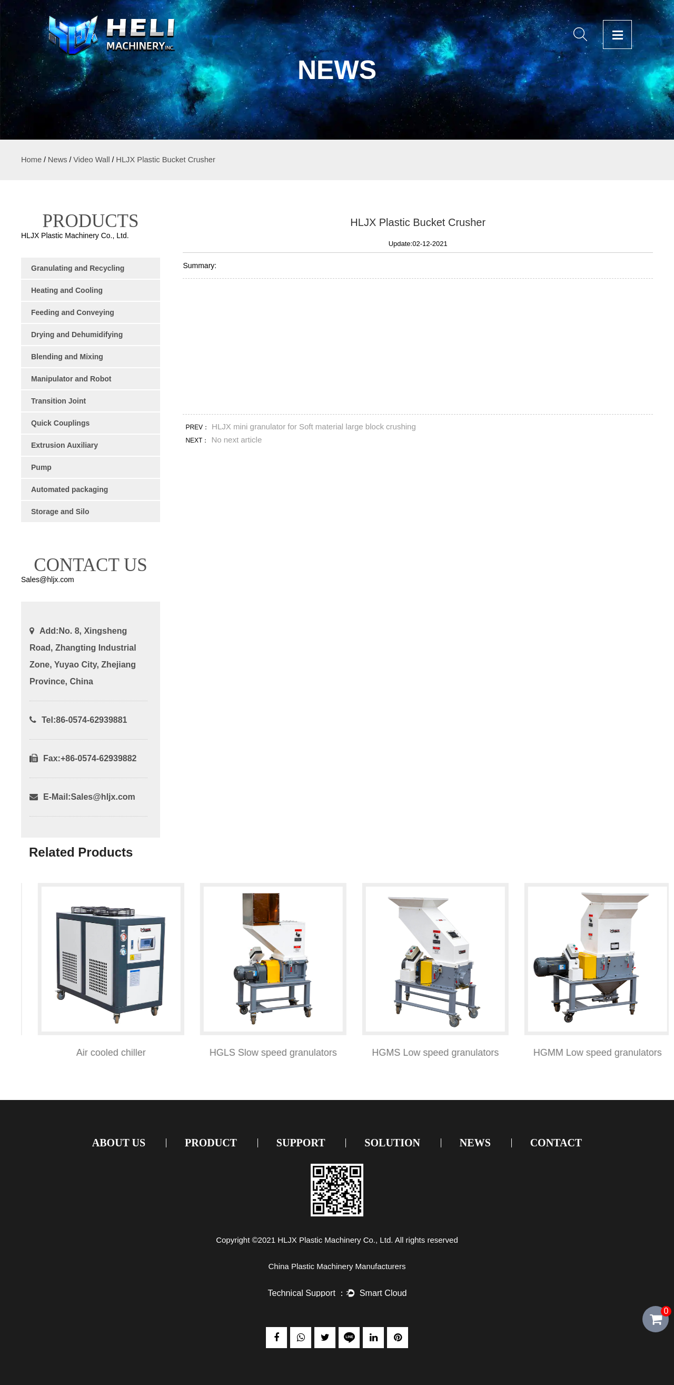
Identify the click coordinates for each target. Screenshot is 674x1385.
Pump (41, 467)
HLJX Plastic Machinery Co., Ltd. (335, 1239)
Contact (556, 1142)
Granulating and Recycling (77, 268)
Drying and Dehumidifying (77, 334)
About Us (118, 1142)
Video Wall (91, 159)
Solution (392, 1142)
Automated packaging (69, 489)
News (57, 159)
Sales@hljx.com (103, 796)
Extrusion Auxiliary (64, 445)
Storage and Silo (60, 511)
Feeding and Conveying (72, 312)
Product (211, 1142)
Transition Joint (58, 401)
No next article (236, 439)
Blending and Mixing (67, 356)
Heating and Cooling (67, 290)
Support (300, 1142)
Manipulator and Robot (71, 379)
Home (31, 159)
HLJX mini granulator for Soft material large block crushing (314, 426)
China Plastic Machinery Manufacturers (337, 1266)
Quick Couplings (60, 423)
